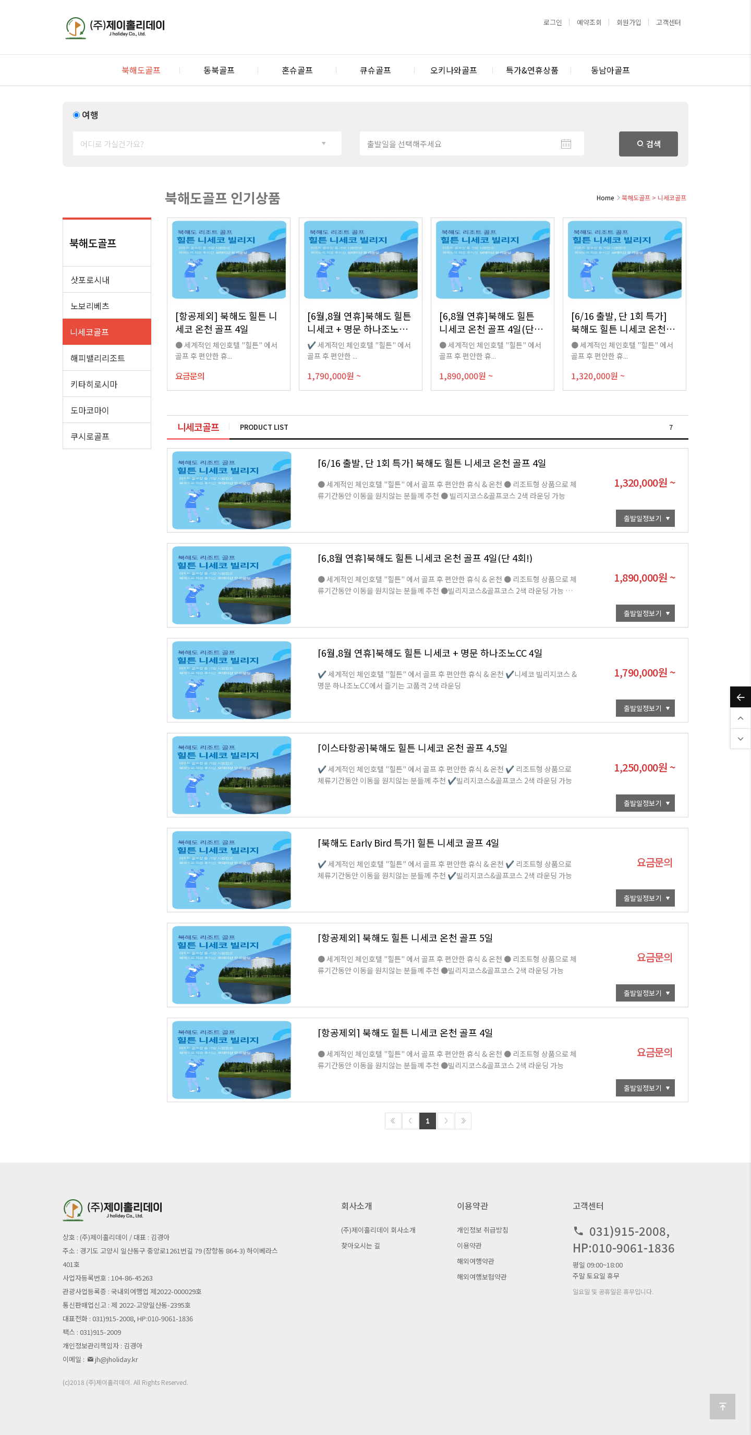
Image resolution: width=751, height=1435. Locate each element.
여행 (90, 114)
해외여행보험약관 (482, 1277)
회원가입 (628, 22)
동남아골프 (610, 70)
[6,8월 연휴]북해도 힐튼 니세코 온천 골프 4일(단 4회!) (425, 557)
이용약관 (469, 1245)
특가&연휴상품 (532, 70)
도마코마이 (90, 410)
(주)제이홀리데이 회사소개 (378, 1230)
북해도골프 (141, 70)
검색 (649, 143)
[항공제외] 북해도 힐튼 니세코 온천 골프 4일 (405, 1032)
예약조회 (589, 22)
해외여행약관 (475, 1261)
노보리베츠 (90, 305)
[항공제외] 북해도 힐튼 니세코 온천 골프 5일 (405, 937)
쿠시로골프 (90, 436)
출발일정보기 (642, 518)
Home (605, 197)
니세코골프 (89, 331)
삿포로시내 (90, 279)
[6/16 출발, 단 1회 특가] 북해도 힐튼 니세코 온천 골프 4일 (432, 462)
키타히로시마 (93, 384)
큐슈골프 (375, 70)
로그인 (552, 22)
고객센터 (668, 22)
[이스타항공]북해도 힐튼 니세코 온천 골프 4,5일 (413, 747)
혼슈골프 (297, 70)
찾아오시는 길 (360, 1245)
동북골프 (219, 70)
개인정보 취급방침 (482, 1230)
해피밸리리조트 (97, 358)
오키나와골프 (453, 70)
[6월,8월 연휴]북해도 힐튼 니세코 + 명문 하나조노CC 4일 (430, 652)
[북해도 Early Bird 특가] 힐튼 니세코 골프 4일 (409, 842)
